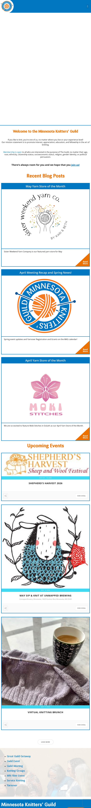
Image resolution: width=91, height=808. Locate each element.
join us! (75, 164)
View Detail (81, 498)
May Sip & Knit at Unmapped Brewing (45, 597)
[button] (87, 6)
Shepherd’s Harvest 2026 (45, 485)
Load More (45, 744)
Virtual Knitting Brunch (45, 714)
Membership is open (12, 152)
